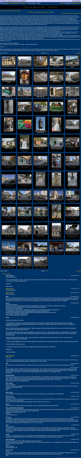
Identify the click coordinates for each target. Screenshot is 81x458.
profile (10, 3)
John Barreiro (10, 288)
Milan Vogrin (9, 292)
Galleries (23, 3)
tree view (62, 3)
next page (78, 53)
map (80, 3)
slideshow (75, 3)
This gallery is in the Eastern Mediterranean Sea (39, 12)
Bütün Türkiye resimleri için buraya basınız (10, 10)
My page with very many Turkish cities (71, 13)
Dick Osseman (10, 355)
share (9, 273)
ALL (47, 53)
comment (4, 273)
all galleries (16, 3)
